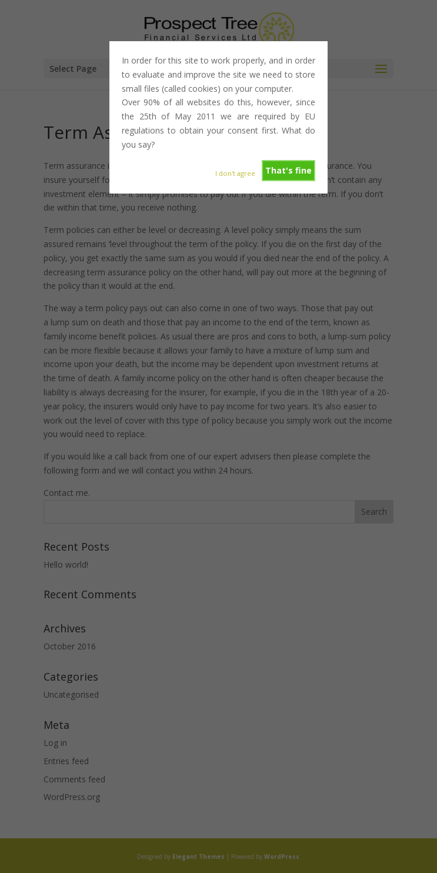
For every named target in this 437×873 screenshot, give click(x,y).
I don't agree (235, 173)
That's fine (288, 170)
